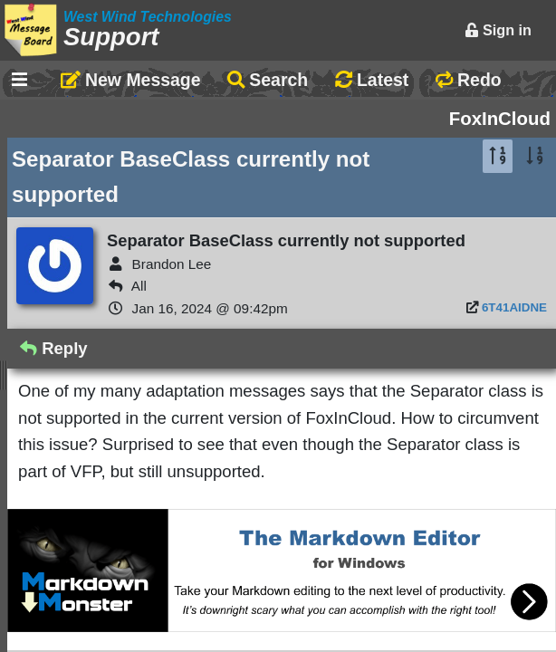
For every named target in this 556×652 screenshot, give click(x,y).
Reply (54, 348)
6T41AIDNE (514, 307)
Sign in (498, 30)
